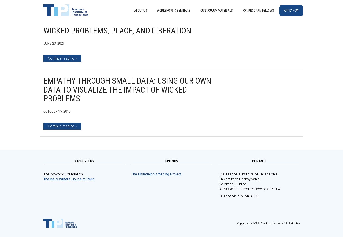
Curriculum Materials (216, 10)
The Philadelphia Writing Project (156, 174)
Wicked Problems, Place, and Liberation (117, 30)
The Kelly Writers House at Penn (68, 179)
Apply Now (291, 10)
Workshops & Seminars (174, 10)
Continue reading (61, 58)
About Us (140, 10)
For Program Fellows (258, 10)
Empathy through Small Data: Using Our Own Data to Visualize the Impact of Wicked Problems (127, 89)
